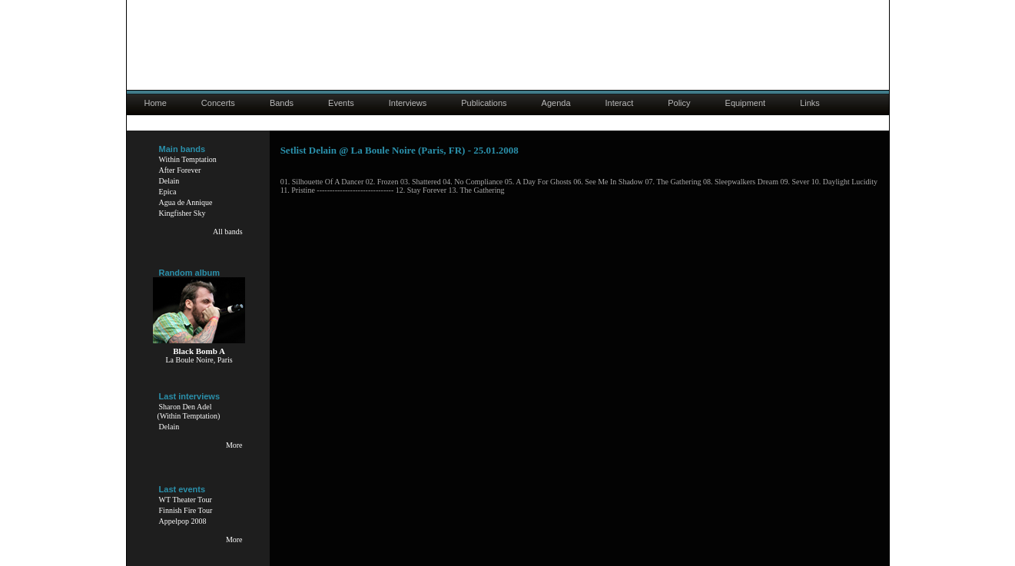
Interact (619, 103)
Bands (282, 103)
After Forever (180, 170)
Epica (168, 191)
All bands (228, 231)
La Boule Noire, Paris (198, 360)
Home (155, 103)
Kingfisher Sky (182, 213)
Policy (679, 103)
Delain (169, 181)
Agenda (556, 103)
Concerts (218, 103)
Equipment (745, 103)
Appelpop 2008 (183, 521)
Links (810, 103)
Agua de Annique (186, 202)
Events (341, 103)
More (234, 445)
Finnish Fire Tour (186, 510)
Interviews (408, 103)
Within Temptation (188, 159)
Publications (483, 103)
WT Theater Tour (185, 499)
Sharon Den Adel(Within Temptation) (189, 411)
